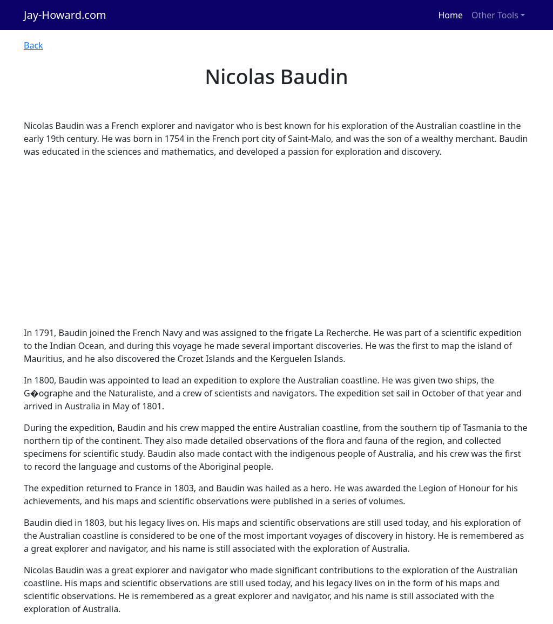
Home (451, 15)
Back (33, 45)
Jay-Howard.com (65, 15)
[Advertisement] (276, 242)
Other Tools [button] (494, 15)
